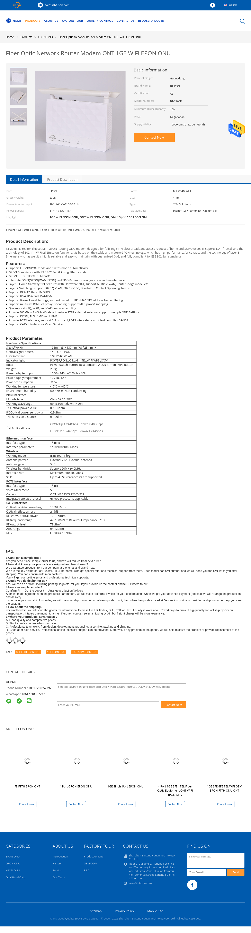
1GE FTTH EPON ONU (28, 652)
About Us (51, 21)
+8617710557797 (39, 688)
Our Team (59, 877)
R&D (86, 870)
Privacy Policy (124, 910)
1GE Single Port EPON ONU (125, 786)
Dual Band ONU (16, 877)
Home (13, 20)
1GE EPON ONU (56, 652)
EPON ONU (13, 856)
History (57, 863)
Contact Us (126, 21)
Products (32, 21)
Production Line (94, 856)
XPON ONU (13, 870)
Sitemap (96, 910)
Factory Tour (72, 21)
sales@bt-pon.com (57, 5)
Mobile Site (155, 910)
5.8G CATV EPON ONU (84, 652)
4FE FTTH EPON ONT (26, 786)
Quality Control (100, 21)
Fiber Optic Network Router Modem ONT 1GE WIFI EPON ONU (100, 37)
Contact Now (154, 137)
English (232, 5)
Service (57, 870)
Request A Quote (152, 21)
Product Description (62, 179)
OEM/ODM (90, 863)
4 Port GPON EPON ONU (76, 786)
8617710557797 (34, 694)
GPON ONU (13, 863)
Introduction (60, 856)
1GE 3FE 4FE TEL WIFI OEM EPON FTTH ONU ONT (224, 788)
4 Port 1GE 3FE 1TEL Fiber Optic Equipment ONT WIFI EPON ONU (175, 790)
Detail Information (24, 179)
